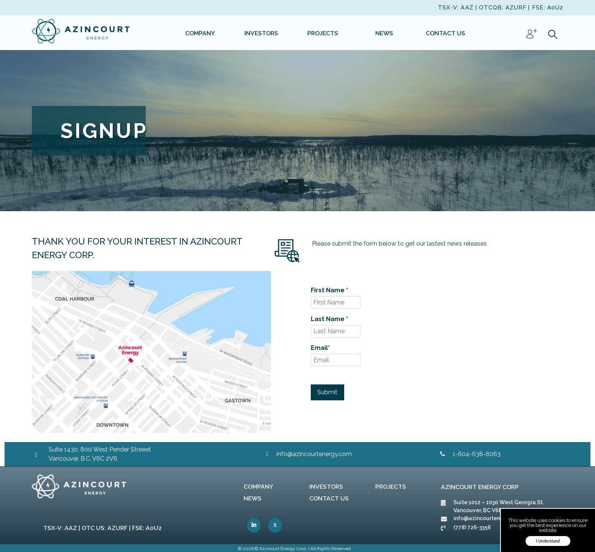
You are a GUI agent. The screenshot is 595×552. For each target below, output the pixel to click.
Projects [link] (390, 486)
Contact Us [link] (329, 498)
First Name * (329, 290)
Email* (320, 347)
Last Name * (329, 319)
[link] (81, 32)
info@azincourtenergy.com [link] (314, 454)
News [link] (252, 498)
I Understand (548, 540)
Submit (327, 392)
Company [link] (258, 486)
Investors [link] (326, 486)
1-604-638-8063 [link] (477, 454)
